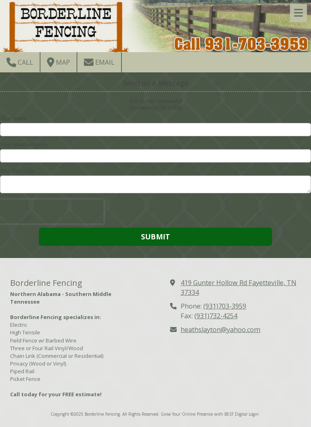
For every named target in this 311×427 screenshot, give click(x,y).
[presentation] (52, 211)
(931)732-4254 (215, 315)
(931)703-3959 (224, 306)
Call (19, 62)
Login (254, 414)
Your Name (13, 118)
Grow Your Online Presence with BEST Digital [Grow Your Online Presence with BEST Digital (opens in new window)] (204, 414)
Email (99, 62)
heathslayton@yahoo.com (220, 329)
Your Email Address (23, 144)
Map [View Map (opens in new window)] (58, 62)
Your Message (17, 170)
